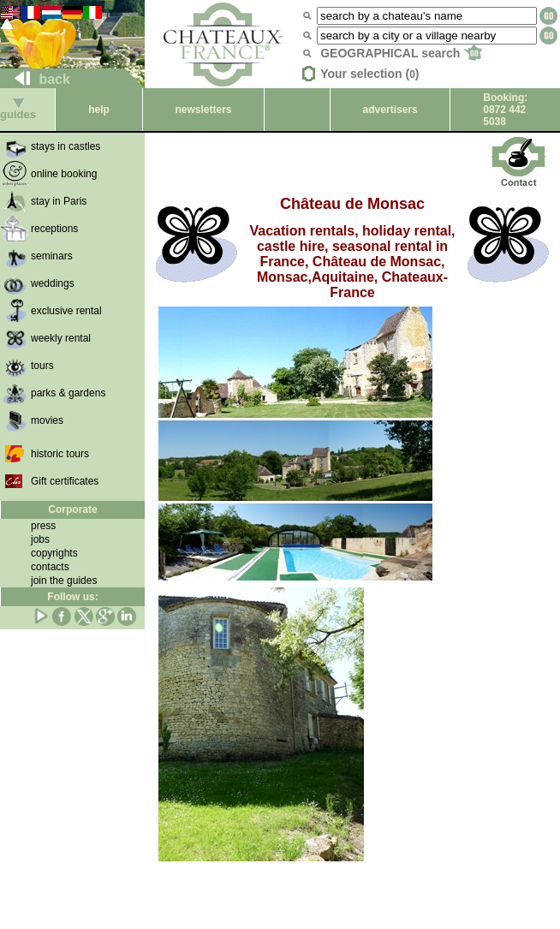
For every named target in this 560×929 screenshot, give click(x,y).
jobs (40, 539)
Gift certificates (64, 481)
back (35, 79)
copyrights (54, 553)
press (43, 526)
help (99, 110)
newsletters (203, 110)
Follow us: (72, 597)
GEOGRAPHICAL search (401, 53)
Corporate (72, 509)
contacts (50, 567)
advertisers (390, 110)
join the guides (64, 581)
